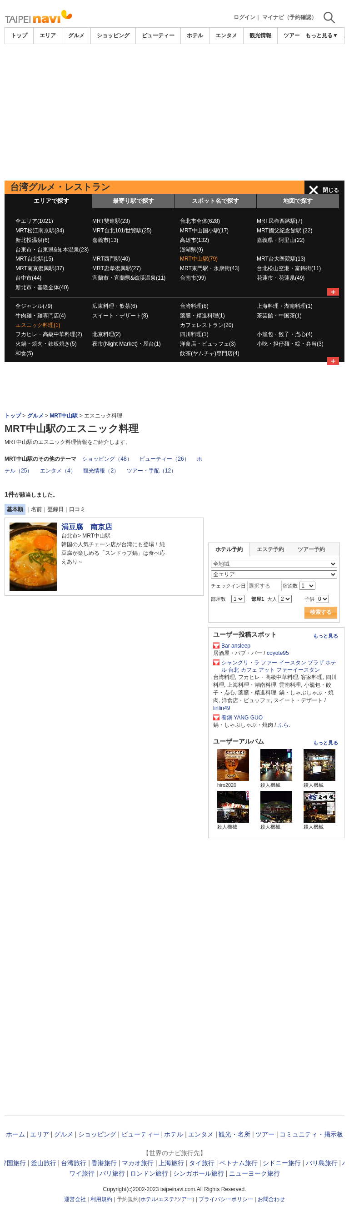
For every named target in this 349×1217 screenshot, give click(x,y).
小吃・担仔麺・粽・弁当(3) (290, 344)
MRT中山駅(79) (199, 259)
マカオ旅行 (138, 1163)
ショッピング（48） (107, 459)
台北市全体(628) (200, 221)
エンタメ (226, 35)
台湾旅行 (73, 1163)
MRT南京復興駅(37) (39, 268)
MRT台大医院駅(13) (281, 259)
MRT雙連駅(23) (111, 221)
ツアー (264, 1134)
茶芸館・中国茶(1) (279, 315)
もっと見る (325, 636)
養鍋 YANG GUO (242, 717)
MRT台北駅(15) (34, 259)
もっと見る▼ (321, 35)
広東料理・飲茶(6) (114, 306)
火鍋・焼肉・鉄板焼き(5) (46, 344)
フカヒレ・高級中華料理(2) (48, 334)
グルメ (76, 35)
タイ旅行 (201, 1163)
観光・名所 (234, 1134)
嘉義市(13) (105, 240)
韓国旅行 (13, 1163)
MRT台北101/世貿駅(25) (121, 230)
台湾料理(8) (194, 306)
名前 (36, 509)
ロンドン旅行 (149, 1173)
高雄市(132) (194, 240)
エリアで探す (51, 200)
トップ (19, 35)
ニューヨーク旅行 (254, 1173)
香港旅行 (104, 1163)
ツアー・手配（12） (151, 471)
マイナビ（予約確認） (289, 17)
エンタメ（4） (58, 471)
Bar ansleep (235, 646)
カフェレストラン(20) (206, 325)
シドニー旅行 (282, 1163)
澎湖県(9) (191, 249)
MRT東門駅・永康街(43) (209, 268)
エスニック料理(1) (37, 325)
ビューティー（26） (164, 459)
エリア (48, 35)
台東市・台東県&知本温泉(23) (52, 249)
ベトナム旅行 (238, 1163)
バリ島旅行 (322, 1163)
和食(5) (24, 353)
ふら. (284, 725)
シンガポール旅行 (198, 1173)
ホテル (195, 35)
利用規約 (101, 1199)
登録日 (55, 509)
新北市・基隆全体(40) (42, 287)
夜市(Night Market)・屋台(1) (126, 344)
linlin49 (221, 708)
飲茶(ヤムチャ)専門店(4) (209, 353)
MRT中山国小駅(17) (204, 230)
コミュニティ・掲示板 (311, 1134)
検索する (321, 612)
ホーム (15, 1134)
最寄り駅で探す (133, 200)
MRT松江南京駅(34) (39, 230)
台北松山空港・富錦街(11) (289, 268)
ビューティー (158, 35)
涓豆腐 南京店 (86, 527)
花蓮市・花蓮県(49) (280, 278)
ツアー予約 (311, 549)
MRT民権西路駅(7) (279, 221)
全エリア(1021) (34, 221)
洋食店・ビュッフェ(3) (208, 344)
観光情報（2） (101, 471)
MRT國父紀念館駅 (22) (284, 230)
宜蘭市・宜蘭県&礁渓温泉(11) (128, 278)
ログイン (244, 17)
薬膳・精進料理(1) (202, 315)
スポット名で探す (215, 200)
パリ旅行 (112, 1173)
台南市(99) (193, 278)
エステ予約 (270, 549)
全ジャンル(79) (33, 306)
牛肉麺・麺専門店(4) (40, 315)
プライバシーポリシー (226, 1199)
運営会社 (75, 1199)
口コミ (77, 509)
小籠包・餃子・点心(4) (285, 334)
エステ (166, 1199)
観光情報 (260, 35)
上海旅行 (171, 1163)
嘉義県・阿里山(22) (280, 240)
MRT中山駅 (64, 415)
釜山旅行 (43, 1163)
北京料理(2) (106, 334)
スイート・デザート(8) (120, 315)
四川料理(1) (194, 334)
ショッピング (113, 35)
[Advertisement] (174, 112)
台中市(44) (28, 278)
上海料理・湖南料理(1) (285, 306)
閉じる (331, 190)
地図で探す (298, 200)
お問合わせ (271, 1199)
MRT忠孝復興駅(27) (116, 268)
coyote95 (278, 653)
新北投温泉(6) (32, 240)
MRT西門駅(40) (111, 259)
